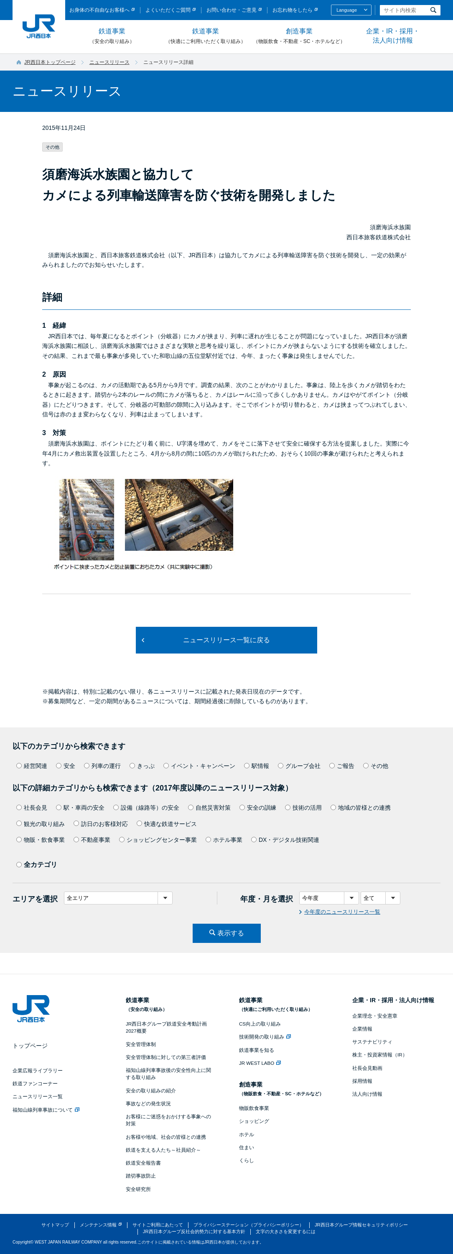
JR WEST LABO (260, 1063)
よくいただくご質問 (168, 10)
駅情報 (256, 766)
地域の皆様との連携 (361, 807)
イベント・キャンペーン (199, 766)
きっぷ (142, 766)
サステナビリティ (372, 1041)
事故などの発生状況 (148, 1103)
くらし (246, 1160)
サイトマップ (55, 1224)
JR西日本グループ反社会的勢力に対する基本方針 (194, 1231)
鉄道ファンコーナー (35, 1083)
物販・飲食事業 (40, 839)
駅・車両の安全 (80, 807)
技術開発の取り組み (265, 1036)
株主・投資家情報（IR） (379, 1054)
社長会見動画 (367, 1068)
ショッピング (254, 1121)
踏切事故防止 (141, 1175)
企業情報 (362, 1028)
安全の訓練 (257, 807)
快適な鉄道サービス (167, 824)
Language (346, 10)
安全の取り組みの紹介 (151, 1090)
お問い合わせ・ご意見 (231, 10)
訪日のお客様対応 (101, 824)
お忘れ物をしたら (292, 10)
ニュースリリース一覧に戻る (226, 639)
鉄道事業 (112, 36)
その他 (375, 766)
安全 (65, 766)
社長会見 (31, 807)
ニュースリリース (109, 62)
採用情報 (362, 1081)
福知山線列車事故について (46, 1109)
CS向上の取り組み (260, 1023)
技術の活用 (303, 807)
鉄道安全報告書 (143, 1162)
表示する (230, 933)
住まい (246, 1147)
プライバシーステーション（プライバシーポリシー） (248, 1224)
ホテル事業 (224, 839)
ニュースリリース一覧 (38, 1096)
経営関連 (31, 766)
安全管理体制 (141, 1044)
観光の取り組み (40, 824)
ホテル (246, 1134)
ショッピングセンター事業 (158, 839)
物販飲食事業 (254, 1108)
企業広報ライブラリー (38, 1070)
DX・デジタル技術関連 (285, 839)
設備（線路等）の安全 (146, 807)
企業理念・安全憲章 (374, 1015)
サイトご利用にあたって (157, 1224)
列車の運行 (102, 766)
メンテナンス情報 (98, 1224)
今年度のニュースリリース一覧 (342, 912)
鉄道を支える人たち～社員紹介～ (163, 1150)
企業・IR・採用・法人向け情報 (393, 36)
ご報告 (341, 766)
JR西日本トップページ (50, 62)
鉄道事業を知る (256, 1050)
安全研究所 (138, 1189)
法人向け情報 (367, 1094)
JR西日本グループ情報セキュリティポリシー (361, 1224)
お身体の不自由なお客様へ (99, 10)
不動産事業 (92, 839)
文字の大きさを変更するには (286, 1231)
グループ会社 (299, 766)
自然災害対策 (209, 807)
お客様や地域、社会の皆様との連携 (166, 1137)
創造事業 (299, 36)
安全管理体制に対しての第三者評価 (166, 1057)
